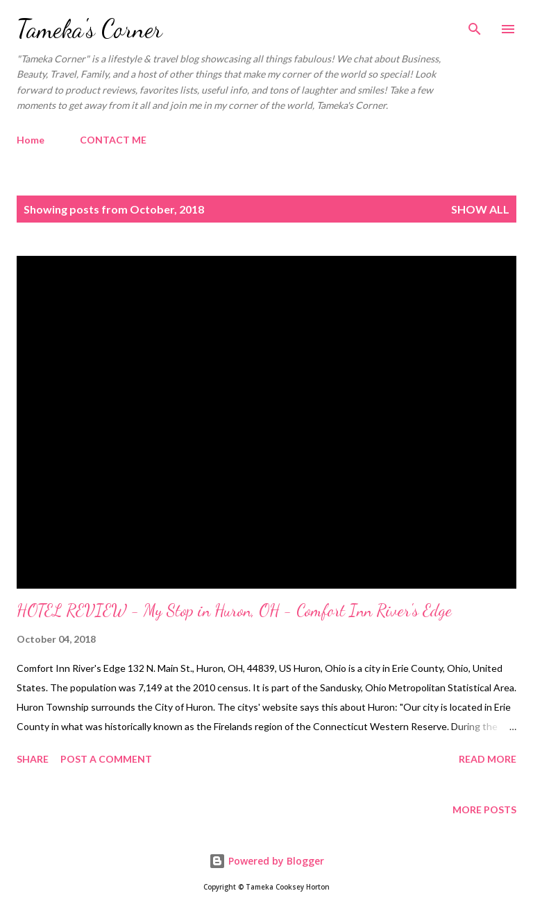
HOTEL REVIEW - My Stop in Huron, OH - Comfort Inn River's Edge (234, 610)
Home (30, 140)
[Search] (474, 25)
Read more (487, 759)
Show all (480, 209)
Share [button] (33, 759)
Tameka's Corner (89, 29)
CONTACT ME (113, 140)
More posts (484, 809)
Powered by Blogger (266, 860)
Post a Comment (106, 759)
